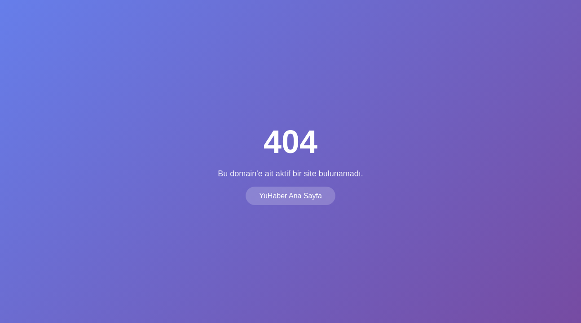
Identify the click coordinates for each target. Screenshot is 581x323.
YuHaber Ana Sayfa (290, 196)
